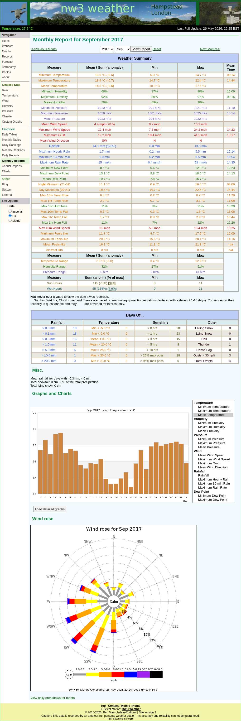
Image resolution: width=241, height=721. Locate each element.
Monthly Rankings (13, 150)
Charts (6, 171)
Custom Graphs (12, 121)
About (6, 77)
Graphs (6, 51)
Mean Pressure (213, 447)
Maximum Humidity (213, 427)
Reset (157, 49)
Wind (5, 100)
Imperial (16, 211)
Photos (6, 72)
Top (103, 705)
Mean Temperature (213, 415)
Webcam (7, 46)
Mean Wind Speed (213, 455)
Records (7, 56)
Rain (5, 90)
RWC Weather (131, 709)
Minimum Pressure (213, 439)
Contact (113, 705)
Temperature (10, 95)
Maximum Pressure (213, 443)
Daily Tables (9, 134)
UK (12, 216)
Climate (7, 116)
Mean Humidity (213, 431)
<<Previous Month (44, 49)
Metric (14, 220)
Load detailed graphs (50, 509)
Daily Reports (10, 155)
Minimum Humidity (213, 423)
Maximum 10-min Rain (213, 484)
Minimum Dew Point (213, 496)
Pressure (8, 111)
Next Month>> (210, 49)
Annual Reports (12, 166)
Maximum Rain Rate (213, 488)
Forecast (7, 61)
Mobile (125, 705)
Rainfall (213, 476)
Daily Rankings (11, 145)
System (7, 189)
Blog (5, 184)
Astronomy (9, 67)
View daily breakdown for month (52, 698)
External (7, 195)
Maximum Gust (213, 463)
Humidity (7, 106)
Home (6, 41)
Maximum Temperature (213, 411)
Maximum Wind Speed (213, 459)
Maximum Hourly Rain (213, 480)
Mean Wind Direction (213, 468)
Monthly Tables (11, 139)
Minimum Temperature (213, 407)
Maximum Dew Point (213, 500)
